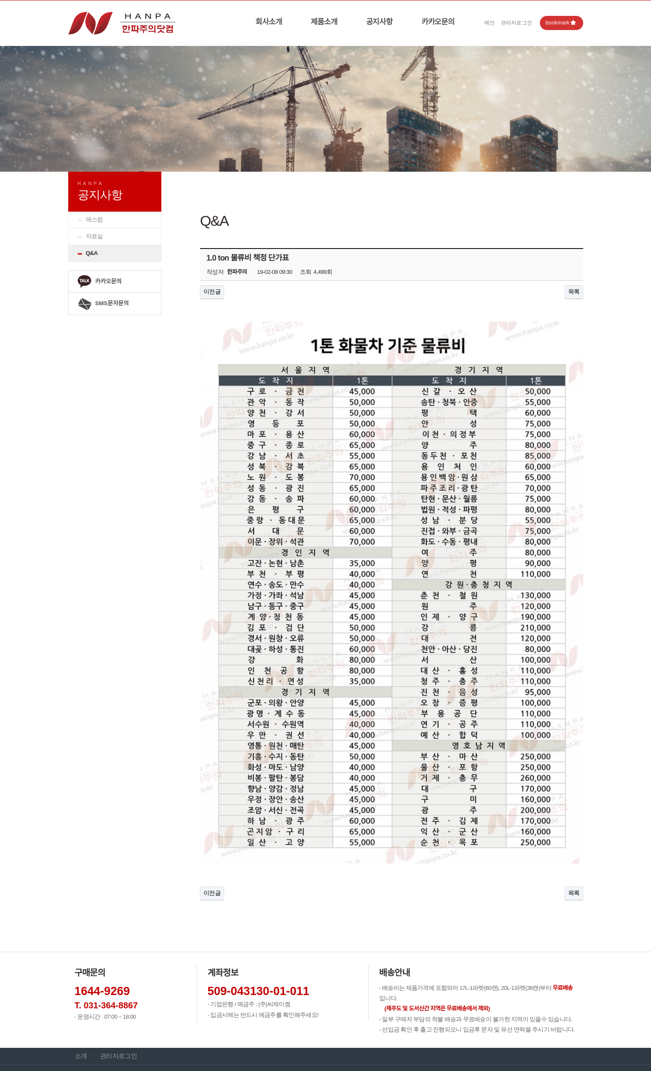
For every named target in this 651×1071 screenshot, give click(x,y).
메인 (489, 23)
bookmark (560, 23)
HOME (528, 179)
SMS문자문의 (103, 304)
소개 (81, 989)
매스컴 (94, 219)
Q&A (92, 253)
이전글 (212, 291)
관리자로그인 (517, 23)
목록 (574, 291)
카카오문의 (437, 22)
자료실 (94, 236)
